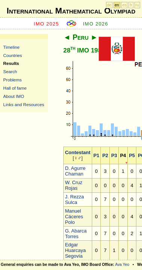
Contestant (77, 152)
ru (137, 5)
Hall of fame (15, 88)
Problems (12, 79)
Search (10, 71)
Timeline (11, 47)
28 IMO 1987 (84, 50)
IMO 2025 (46, 24)
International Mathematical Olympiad (71, 10)
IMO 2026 (95, 24)
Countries (12, 55)
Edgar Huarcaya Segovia (75, 250)
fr (131, 5)
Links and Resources (23, 104)
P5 (132, 155)
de (109, 5)
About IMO (13, 96)
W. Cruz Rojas (73, 185)
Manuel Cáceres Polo (74, 216)
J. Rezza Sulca (74, 199)
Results (11, 63)
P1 (96, 155)
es (124, 5)
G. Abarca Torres (76, 233)
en (117, 5)
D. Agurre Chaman (75, 171)
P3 (114, 155)
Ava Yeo (122, 264)
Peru (81, 37)
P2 (105, 155)
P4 (123, 155)
